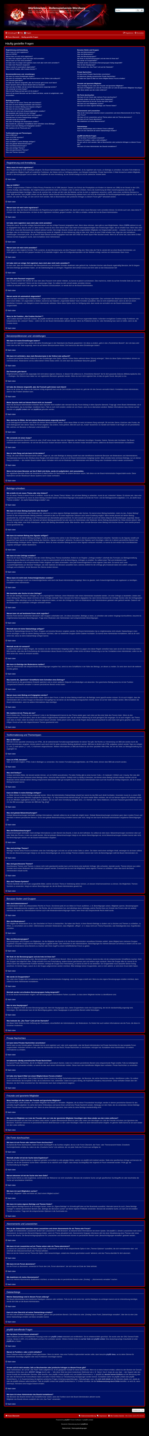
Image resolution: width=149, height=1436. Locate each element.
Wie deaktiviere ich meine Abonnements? (91, 121)
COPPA (127, 225)
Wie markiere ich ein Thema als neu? (18, 128)
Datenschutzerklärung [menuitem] (88, 1416)
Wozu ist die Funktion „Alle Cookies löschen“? (21, 69)
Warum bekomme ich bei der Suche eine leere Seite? (95, 101)
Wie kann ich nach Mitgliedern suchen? (90, 103)
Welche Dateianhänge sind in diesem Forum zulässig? (95, 128)
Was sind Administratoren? (86, 52)
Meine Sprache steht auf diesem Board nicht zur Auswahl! (25, 85)
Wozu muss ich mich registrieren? (17, 52)
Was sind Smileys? (12, 139)
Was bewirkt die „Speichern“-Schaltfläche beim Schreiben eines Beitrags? (30, 124)
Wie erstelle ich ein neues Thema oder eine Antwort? (23, 102)
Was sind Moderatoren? (85, 54)
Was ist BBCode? (12, 135)
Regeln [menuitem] (28, 33)
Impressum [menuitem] (103, 1416)
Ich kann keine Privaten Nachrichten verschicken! (93, 74)
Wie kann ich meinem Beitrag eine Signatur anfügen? (24, 107)
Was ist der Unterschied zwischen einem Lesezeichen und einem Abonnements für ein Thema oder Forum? (108, 114)
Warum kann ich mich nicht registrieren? (19, 56)
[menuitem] (20, 33)
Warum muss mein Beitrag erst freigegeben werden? (23, 126)
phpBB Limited (21, 409)
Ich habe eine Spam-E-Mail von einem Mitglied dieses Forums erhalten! (101, 78)
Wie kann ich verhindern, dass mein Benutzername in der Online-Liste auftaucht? (33, 78)
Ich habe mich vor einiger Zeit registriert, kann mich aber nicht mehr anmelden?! (32, 63)
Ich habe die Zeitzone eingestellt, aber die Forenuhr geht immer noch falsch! (31, 83)
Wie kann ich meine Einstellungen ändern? (20, 76)
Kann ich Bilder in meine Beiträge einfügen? (20, 141)
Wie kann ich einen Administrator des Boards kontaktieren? (97, 146)
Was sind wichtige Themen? (15, 148)
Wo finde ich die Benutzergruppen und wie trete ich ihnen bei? (98, 58)
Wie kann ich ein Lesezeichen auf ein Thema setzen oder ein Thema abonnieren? (104, 117)
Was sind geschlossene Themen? (17, 150)
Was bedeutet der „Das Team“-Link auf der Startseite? (95, 67)
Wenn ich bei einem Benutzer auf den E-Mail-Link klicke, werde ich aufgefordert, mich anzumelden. (34, 94)
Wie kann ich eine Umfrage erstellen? (18, 109)
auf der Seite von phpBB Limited (93, 1339)
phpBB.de (37, 409)
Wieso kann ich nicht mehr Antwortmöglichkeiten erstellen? (25, 111)
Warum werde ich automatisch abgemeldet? (20, 67)
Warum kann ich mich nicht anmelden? (19, 60)
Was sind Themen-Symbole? (15, 152)
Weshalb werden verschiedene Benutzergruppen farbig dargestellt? (99, 63)
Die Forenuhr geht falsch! (14, 80)
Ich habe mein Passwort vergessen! (18, 65)
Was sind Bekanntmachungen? (16, 146)
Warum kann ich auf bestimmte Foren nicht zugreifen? (24, 115)
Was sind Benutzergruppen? (86, 56)
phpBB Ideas (111, 1354)
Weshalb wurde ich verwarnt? (16, 119)
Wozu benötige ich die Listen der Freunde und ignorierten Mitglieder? (100, 86)
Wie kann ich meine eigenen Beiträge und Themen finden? (96, 105)
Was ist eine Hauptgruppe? (86, 65)
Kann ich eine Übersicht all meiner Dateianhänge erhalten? (97, 130)
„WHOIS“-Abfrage (34, 1372)
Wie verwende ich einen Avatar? (16, 89)
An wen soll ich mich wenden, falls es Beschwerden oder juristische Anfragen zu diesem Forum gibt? (109, 143)
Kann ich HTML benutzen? (15, 137)
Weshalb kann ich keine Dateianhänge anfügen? (22, 117)
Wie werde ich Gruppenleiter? (87, 60)
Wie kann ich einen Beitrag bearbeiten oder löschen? (23, 104)
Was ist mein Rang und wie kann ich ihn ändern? (22, 91)
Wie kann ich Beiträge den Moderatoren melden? (22, 121)
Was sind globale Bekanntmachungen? (19, 143)
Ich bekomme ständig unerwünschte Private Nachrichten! (96, 76)
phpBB (66, 1420)
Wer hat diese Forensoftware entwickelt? (91, 138)
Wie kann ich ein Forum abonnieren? (89, 119)
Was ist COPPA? (11, 54)
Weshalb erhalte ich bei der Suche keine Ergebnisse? (95, 99)
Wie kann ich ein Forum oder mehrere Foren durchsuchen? (97, 97)
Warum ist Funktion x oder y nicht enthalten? (92, 140)
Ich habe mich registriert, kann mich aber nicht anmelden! (25, 58)
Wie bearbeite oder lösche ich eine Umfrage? (21, 113)
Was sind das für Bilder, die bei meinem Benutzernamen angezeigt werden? (31, 87)
